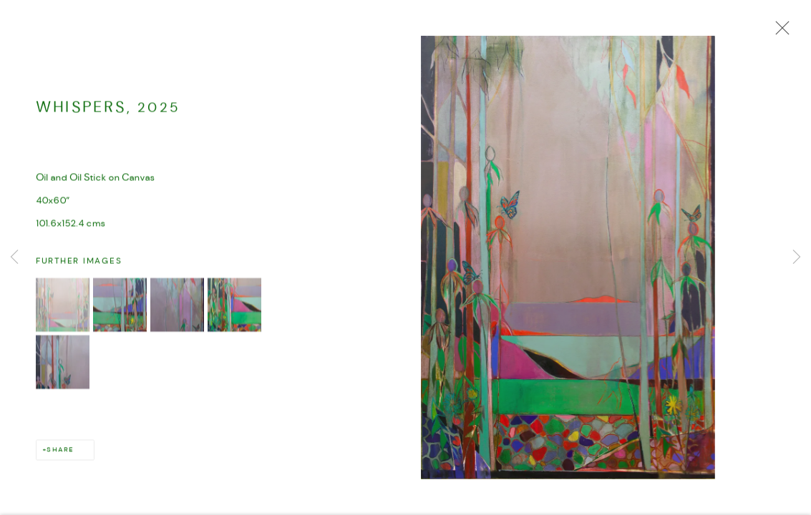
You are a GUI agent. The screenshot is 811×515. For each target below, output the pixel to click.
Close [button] (779, 32)
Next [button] (796, 257)
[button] (62, 306)
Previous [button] (14, 257)
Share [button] (60, 451)
